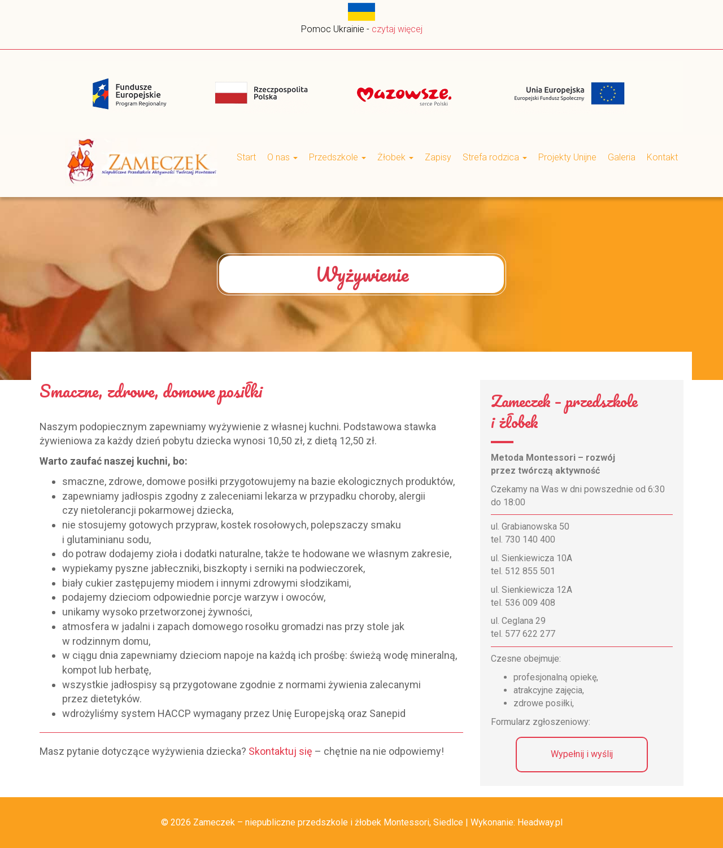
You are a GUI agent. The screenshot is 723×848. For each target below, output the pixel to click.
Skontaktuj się (280, 751)
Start (246, 157)
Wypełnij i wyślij (582, 754)
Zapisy (438, 157)
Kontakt (662, 157)
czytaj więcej (397, 29)
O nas (282, 157)
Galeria (621, 157)
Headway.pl (540, 822)
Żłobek (395, 157)
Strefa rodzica (495, 157)
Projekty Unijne (567, 157)
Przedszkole (337, 157)
